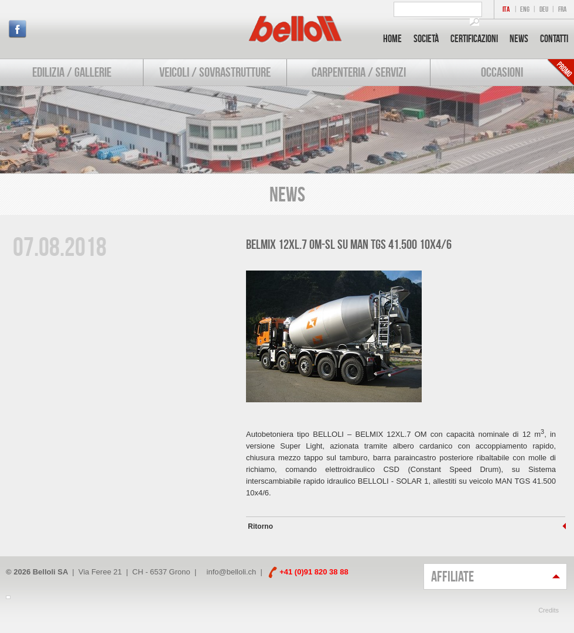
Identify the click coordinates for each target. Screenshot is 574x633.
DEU (543, 9)
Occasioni (502, 72)
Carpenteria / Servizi (359, 72)
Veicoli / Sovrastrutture (215, 72)
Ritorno (259, 526)
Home (392, 39)
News (519, 39)
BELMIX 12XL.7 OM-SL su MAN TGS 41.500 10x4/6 (349, 244)
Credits (548, 610)
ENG (524, 9)
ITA (506, 9)
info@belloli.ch (232, 571)
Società (426, 39)
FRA (562, 9)
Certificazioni (474, 39)
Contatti (554, 39)
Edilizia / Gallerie (71, 72)
